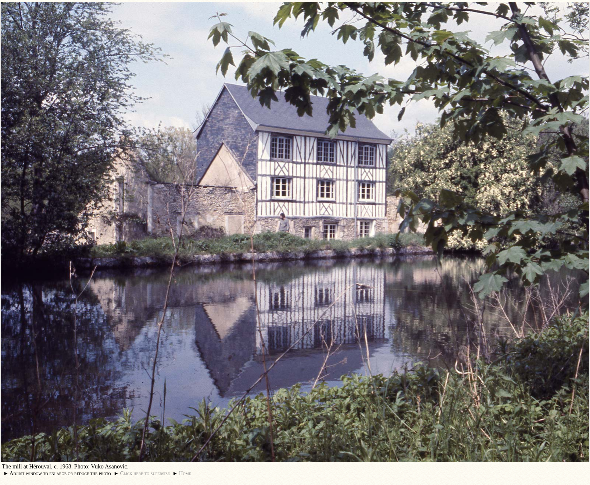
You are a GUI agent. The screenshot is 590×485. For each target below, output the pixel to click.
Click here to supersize (145, 473)
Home (185, 473)
